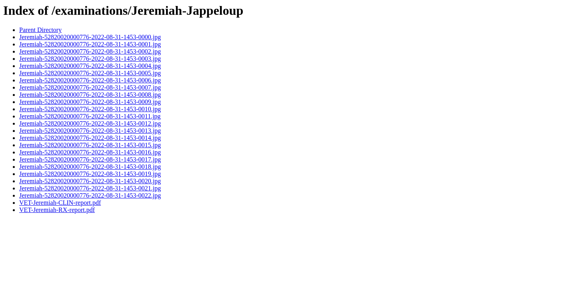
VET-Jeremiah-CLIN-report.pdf (60, 202)
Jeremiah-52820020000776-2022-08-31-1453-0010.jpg (90, 109)
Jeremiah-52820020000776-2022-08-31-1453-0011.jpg (90, 116)
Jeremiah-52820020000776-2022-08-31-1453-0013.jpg (90, 130)
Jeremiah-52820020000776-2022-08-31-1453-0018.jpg (90, 166)
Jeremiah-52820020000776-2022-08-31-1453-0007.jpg (90, 87)
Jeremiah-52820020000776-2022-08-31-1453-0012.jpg (90, 123)
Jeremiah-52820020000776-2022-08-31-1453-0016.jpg (90, 152)
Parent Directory (40, 29)
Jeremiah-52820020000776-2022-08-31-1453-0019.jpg (90, 173)
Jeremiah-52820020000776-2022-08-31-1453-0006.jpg (90, 80)
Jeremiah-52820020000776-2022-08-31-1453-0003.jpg (90, 58)
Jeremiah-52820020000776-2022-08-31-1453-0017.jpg (90, 159)
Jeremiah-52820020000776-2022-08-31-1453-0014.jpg (90, 137)
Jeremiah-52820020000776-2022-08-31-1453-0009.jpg (90, 101)
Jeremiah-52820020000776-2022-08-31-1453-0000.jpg (90, 37)
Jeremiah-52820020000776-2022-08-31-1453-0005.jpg (90, 73)
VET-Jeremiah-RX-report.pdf (57, 209)
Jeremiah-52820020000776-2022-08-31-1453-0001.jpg (90, 44)
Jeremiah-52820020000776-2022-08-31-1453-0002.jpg (90, 51)
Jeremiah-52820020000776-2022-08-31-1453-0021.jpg (90, 188)
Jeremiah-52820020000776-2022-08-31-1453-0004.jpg (90, 65)
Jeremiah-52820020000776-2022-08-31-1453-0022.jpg (90, 195)
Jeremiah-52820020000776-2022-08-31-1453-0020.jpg (90, 181)
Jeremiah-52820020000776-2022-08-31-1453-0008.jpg (90, 94)
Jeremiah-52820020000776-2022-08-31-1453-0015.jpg (90, 145)
